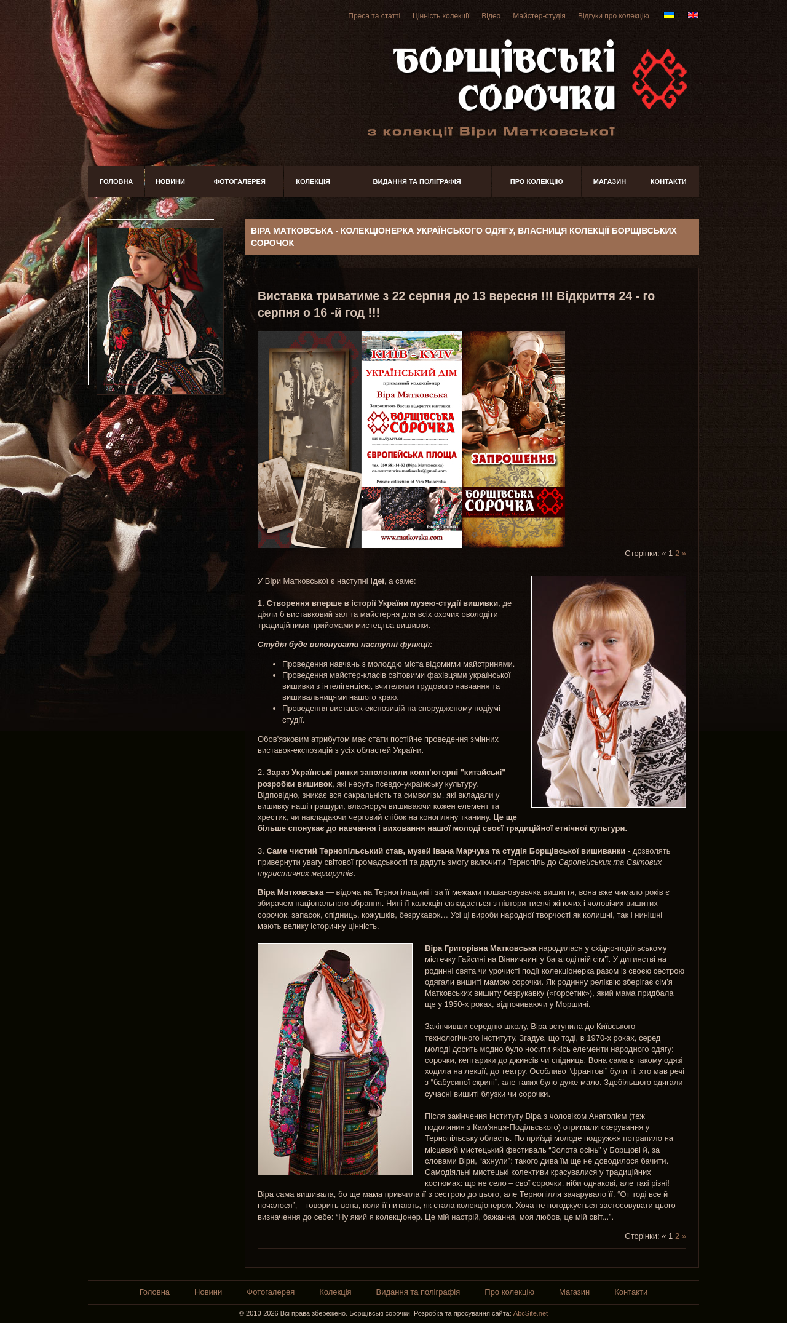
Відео (490, 16)
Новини (170, 181)
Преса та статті (374, 16)
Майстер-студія (539, 16)
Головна (116, 181)
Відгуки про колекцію (613, 16)
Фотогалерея (240, 181)
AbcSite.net (530, 1313)
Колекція (313, 181)
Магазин (609, 181)
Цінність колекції (441, 16)
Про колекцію (536, 181)
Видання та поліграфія (417, 181)
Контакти (669, 181)
